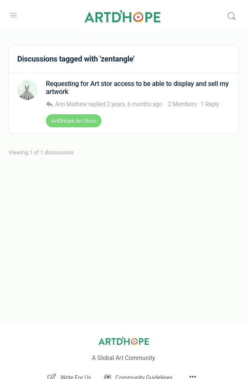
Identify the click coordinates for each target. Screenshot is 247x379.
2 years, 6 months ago (134, 104)
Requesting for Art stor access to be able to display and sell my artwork (137, 88)
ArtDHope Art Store (73, 121)
